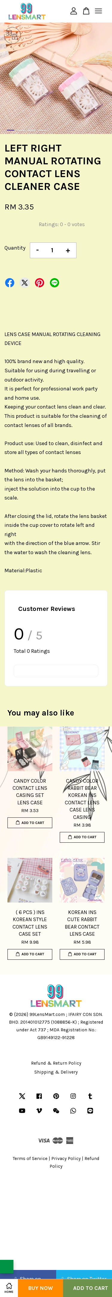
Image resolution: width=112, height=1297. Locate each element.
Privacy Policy (66, 1158)
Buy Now (40, 1288)
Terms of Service (30, 1158)
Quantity (14, 248)
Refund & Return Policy (56, 1063)
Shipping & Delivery (56, 1072)
